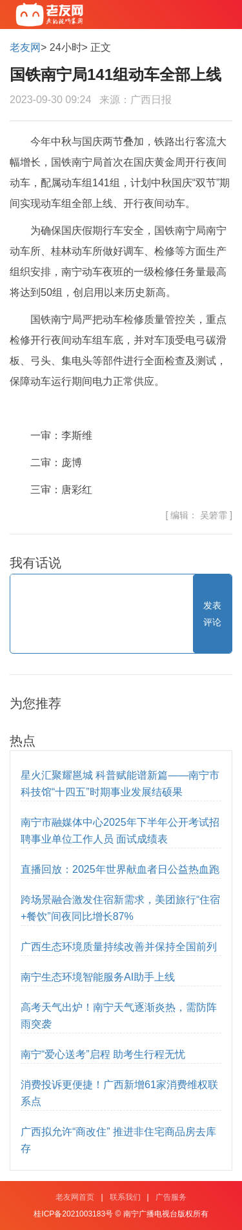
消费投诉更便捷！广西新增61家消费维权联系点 (119, 1093)
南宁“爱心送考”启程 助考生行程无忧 (103, 1054)
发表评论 (212, 613)
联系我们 (125, 1197)
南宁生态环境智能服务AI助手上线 (98, 976)
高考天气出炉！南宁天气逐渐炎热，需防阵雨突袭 (119, 1016)
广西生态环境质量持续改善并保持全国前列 (119, 946)
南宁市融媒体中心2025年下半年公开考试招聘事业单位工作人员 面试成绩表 (120, 830)
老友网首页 (74, 1197)
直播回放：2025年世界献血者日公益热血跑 (120, 869)
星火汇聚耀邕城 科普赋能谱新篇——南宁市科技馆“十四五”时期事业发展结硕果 (120, 783)
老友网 (25, 47)
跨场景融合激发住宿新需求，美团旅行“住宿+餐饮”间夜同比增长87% (120, 908)
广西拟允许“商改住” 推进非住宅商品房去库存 (118, 1140)
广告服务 (171, 1197)
